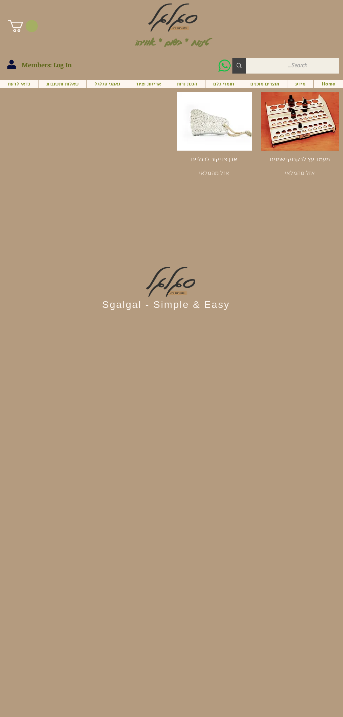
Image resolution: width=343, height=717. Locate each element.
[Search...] (297, 66)
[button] (23, 26)
